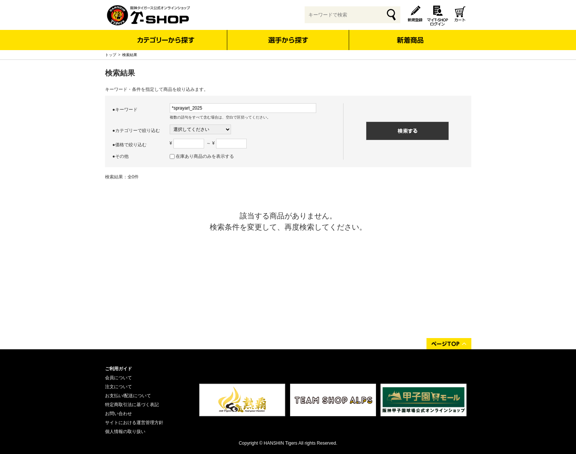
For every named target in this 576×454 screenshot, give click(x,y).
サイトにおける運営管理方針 (134, 422)
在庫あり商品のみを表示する (205, 156)
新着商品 (410, 35)
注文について (118, 386)
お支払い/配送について (128, 395)
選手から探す (288, 40)
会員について (118, 377)
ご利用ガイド (118, 368)
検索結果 (129, 55)
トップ (110, 55)
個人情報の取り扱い (125, 431)
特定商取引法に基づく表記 (132, 404)
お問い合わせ (118, 413)
